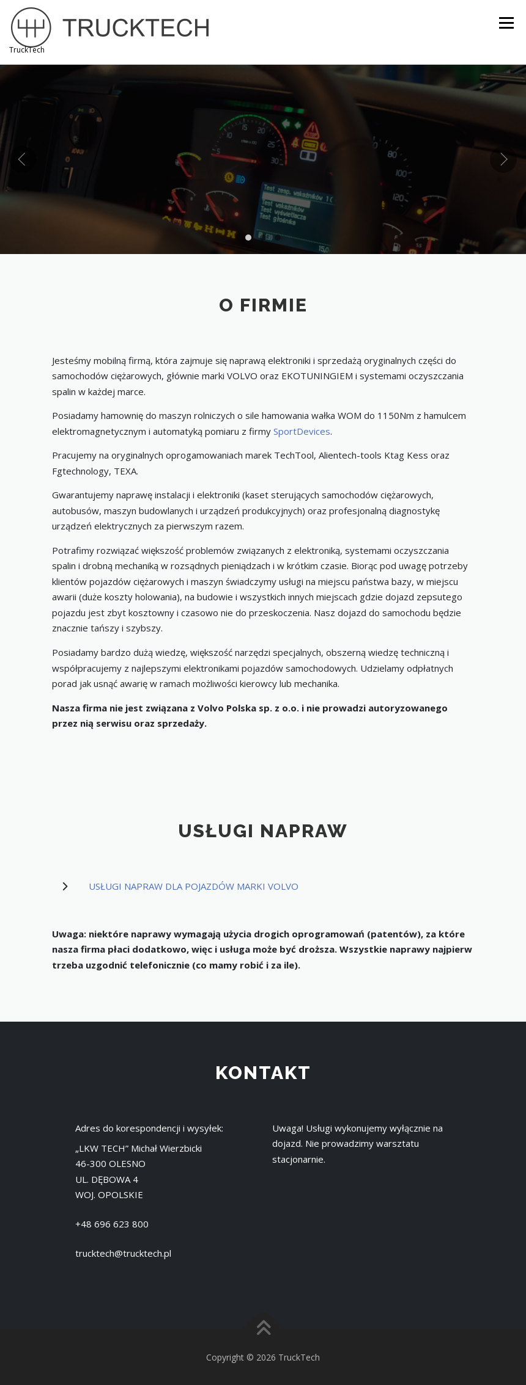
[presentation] (22, 158)
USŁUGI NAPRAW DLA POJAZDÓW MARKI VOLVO (193, 885)
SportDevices (301, 430)
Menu (506, 22)
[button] (248, 236)
